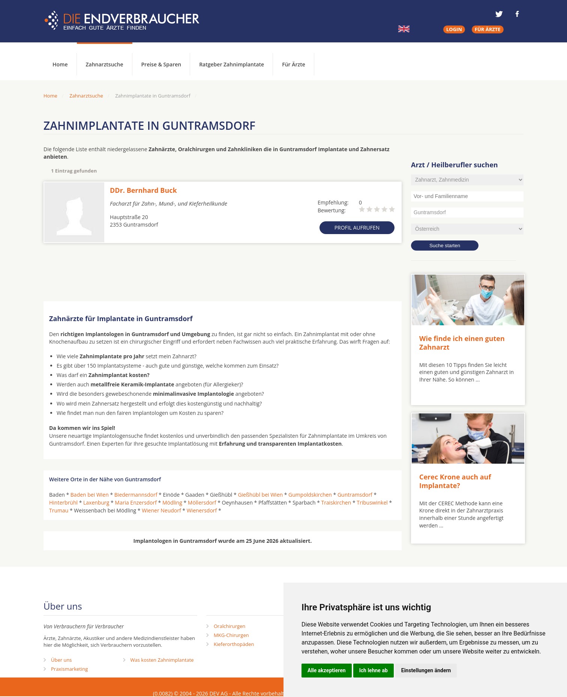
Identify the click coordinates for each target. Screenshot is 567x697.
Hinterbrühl (63, 502)
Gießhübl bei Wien (260, 494)
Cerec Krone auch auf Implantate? (455, 481)
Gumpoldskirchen (310, 494)
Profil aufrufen (357, 227)
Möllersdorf (202, 502)
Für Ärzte (293, 64)
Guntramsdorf (355, 494)
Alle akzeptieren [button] (327, 670)
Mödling (172, 502)
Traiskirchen (336, 502)
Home (50, 95)
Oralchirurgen (229, 626)
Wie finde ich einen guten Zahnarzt (462, 343)
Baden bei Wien (89, 494)
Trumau (58, 510)
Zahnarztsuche (104, 64)
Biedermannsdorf (136, 494)
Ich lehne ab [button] (373, 670)
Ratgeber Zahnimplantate (231, 64)
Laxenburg (96, 502)
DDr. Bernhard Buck (143, 190)
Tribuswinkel (372, 502)
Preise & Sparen (161, 64)
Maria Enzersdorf (136, 502)
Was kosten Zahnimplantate (162, 659)
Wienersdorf (202, 510)
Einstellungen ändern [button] (426, 670)
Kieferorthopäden (234, 644)
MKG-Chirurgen (231, 635)
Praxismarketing (69, 668)
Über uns (61, 659)
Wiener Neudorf (161, 510)
